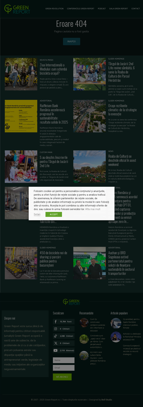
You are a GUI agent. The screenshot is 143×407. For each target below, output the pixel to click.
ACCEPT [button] (54, 214)
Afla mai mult (92, 209)
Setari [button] (37, 214)
